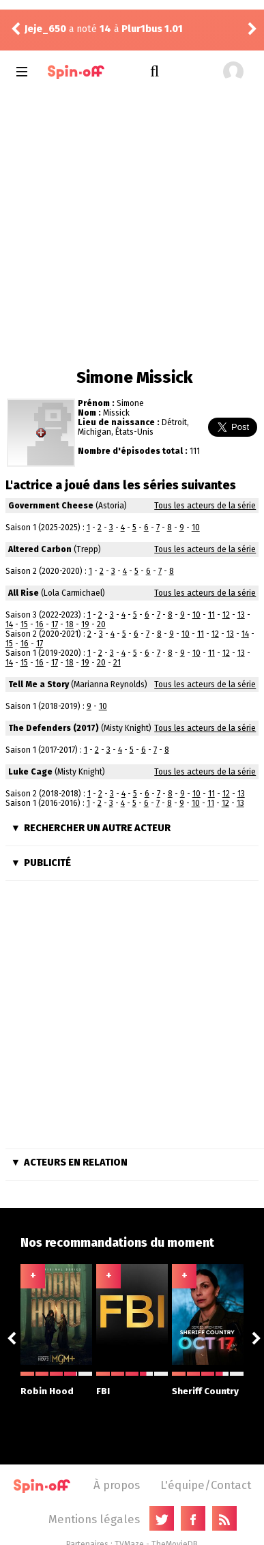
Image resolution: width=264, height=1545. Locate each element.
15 (24, 624)
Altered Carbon (40, 549)
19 (85, 624)
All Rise (23, 593)
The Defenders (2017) (53, 728)
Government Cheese (50, 505)
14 (9, 624)
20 (101, 624)
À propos (116, 1485)
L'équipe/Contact (205, 1485)
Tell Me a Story (38, 684)
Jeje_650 (45, 29)
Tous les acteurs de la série (205, 505)
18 (69, 624)
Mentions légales (94, 1519)
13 (241, 615)
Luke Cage (30, 772)
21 (117, 662)
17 (54, 624)
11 (211, 615)
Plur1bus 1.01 (152, 29)
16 (39, 624)
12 (226, 615)
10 (196, 527)
